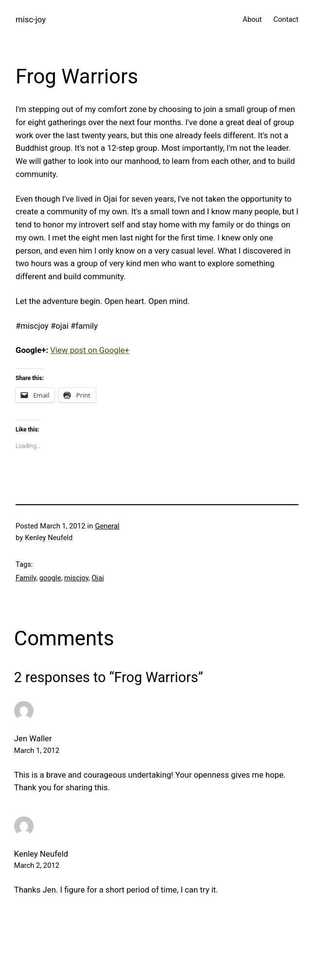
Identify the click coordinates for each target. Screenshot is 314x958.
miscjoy (76, 578)
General (107, 526)
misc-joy (31, 19)
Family (26, 578)
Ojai (97, 578)
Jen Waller (33, 738)
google (50, 578)
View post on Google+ (89, 350)
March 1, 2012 (36, 750)
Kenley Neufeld (41, 854)
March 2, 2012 (36, 865)
